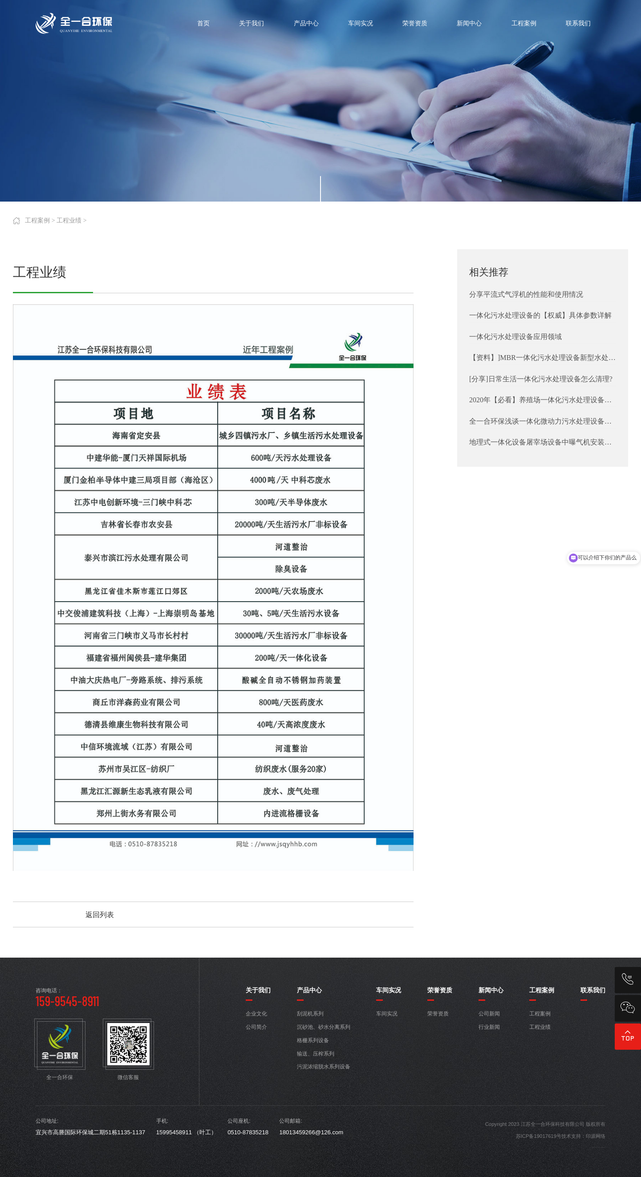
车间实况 (388, 990)
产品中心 (309, 990)
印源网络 (595, 1136)
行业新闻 (489, 1027)
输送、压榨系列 (315, 1054)
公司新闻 (489, 1014)
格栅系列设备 (313, 1040)
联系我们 (592, 990)
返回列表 (99, 914)
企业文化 (256, 1014)
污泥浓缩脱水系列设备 (323, 1067)
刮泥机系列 (310, 1014)
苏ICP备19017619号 (538, 1136)
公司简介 (256, 1027)
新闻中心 (491, 990)
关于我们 (258, 990)
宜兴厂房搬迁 (595, 1147)
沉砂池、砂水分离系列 (323, 1027)
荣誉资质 (439, 990)
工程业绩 (69, 220)
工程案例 (37, 220)
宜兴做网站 (601, 1147)
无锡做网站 (604, 1147)
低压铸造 (593, 1147)
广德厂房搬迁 (598, 1147)
